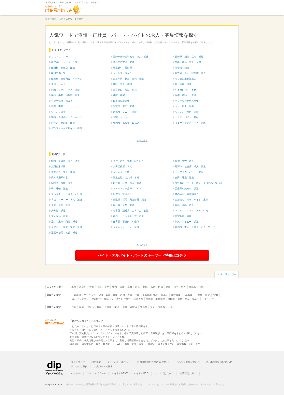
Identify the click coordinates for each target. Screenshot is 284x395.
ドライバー (208, 298)
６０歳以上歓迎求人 (185, 78)
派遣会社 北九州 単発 (126, 177)
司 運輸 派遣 (59, 188)
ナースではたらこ (164, 373)
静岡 (114, 286)
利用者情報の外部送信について (153, 362)
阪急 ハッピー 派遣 (187, 221)
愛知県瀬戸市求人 (60, 177)
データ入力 (90, 295)
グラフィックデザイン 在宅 (66, 128)
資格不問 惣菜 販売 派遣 (128, 78)
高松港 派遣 (182, 67)
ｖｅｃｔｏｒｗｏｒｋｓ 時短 (191, 210)
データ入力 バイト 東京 (189, 172)
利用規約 (96, 362)
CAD (215, 295)
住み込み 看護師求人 (187, 194)
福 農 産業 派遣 (123, 205)
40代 (116, 307)
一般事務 (76, 295)
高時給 (133, 307)
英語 (99, 307)
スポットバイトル (96, 373)
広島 (152, 286)
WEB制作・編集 (100, 298)
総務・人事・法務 (129, 295)
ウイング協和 (58, 111)
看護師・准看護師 (155, 298)
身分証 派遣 (58, 210)
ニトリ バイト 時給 (187, 117)
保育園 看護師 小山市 (126, 221)
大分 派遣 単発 (184, 106)
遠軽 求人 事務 (122, 84)
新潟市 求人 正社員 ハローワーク (195, 227)
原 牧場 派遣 (183, 84)
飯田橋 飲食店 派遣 (63, 67)
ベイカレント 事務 (185, 89)
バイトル (75, 373)
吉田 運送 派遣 (184, 177)
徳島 (168, 286)
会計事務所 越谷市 (62, 100)
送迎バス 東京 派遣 (63, 172)
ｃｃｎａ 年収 (121, 172)
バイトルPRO (141, 373)
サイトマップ (78, 362)
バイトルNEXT (120, 373)
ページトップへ (228, 274)
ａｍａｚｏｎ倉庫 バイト (127, 188)
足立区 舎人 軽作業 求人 (190, 73)
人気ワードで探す (103, 366)
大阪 (122, 286)
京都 (129, 286)
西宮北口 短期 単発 (125, 89)
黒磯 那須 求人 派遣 (188, 62)
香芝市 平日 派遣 (123, 106)
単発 (81, 307)
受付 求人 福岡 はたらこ (128, 161)
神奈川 (82, 286)
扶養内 (161, 307)
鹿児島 (192, 286)
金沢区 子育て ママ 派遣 (66, 227)
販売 (207, 295)
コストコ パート (60, 56)
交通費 (143, 307)
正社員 (108, 307)
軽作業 (171, 298)
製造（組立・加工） (188, 298)
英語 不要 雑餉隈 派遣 (65, 95)
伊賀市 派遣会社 (122, 194)
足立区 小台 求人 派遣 (127, 183)
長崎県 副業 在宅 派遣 (189, 56)
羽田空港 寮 (58, 73)
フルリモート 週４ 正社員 (66, 194)
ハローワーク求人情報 (187, 100)
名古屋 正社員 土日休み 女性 (131, 210)
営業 (200, 295)
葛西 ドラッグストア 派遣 (128, 216)
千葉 (91, 286)
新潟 (145, 286)
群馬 (107, 286)
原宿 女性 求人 (184, 161)
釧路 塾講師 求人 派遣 (65, 161)
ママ (152, 307)
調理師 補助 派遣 (62, 183)
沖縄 (201, 286)
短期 (73, 307)
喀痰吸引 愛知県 (122, 67)
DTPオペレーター (121, 298)
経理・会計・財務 (108, 295)
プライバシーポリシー (119, 362)
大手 (170, 307)
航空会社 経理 (183, 216)
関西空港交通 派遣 (123, 62)
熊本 (183, 286)
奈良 (137, 286)
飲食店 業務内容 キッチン (66, 78)
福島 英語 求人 (184, 205)
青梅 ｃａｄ (58, 84)
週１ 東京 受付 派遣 (64, 221)
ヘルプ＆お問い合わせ (188, 362)
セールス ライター (123, 73)
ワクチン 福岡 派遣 (187, 111)
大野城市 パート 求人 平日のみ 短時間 (198, 183)
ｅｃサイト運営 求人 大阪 (190, 122)
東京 (73, 286)
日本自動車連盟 (121, 100)
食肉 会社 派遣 (60, 205)
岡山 (160, 286)
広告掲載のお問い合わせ (219, 362)
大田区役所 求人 (122, 166)
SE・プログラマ (80, 298)
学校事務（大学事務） (183, 295)
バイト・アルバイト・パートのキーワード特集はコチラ (142, 255)
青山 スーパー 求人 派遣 (66, 199)
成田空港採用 (58, 166)
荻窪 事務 (57, 106)
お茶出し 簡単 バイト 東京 (191, 199)
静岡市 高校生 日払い (126, 122)
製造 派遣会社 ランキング (66, 117)
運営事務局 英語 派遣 (64, 232)
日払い (90, 307)
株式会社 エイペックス (64, 62)
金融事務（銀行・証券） (155, 295)
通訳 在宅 (119, 95)
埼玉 (99, 286)
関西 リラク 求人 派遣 (65, 89)
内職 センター (121, 117)
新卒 (124, 307)
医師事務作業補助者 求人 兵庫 (131, 56)
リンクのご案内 (79, 366)
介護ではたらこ (188, 373)
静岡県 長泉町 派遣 (63, 122)
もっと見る (142, 140)
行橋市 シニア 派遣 (125, 111)
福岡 (176, 286)
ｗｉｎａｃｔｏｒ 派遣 (126, 227)
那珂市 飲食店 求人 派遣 (190, 166)
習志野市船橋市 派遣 (187, 188)
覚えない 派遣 (59, 216)
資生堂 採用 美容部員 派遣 (129, 199)
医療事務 (138, 298)
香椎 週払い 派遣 (185, 95)
